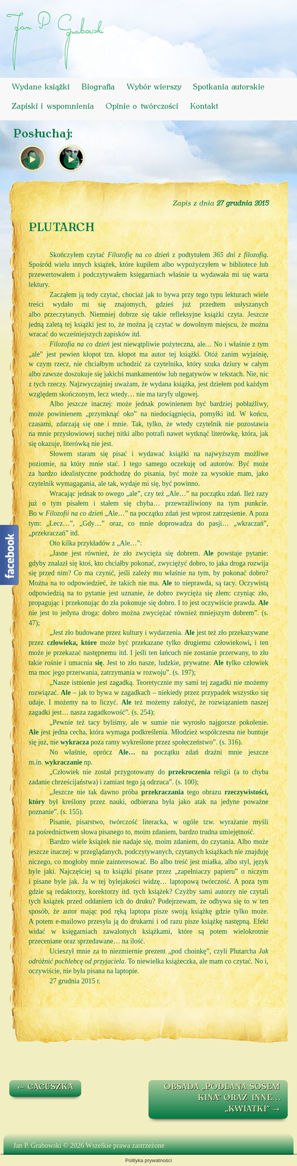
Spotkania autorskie (229, 87)
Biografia (98, 87)
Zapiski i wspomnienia (53, 107)
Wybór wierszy (153, 87)
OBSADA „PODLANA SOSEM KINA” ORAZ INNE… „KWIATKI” (222, 1098)
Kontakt (204, 107)
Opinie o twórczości (142, 107)
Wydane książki (41, 87)
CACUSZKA (45, 1087)
